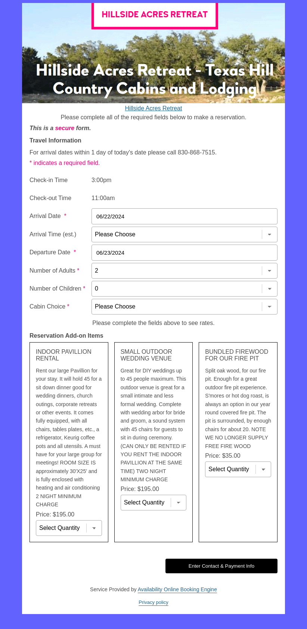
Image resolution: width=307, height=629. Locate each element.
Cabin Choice (49, 306)
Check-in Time (49, 180)
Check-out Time (50, 198)
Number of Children (57, 288)
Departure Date (53, 252)
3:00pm (101, 180)
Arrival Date (48, 216)
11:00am (103, 198)
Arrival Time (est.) (53, 234)
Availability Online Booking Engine (177, 589)
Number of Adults (54, 270)
